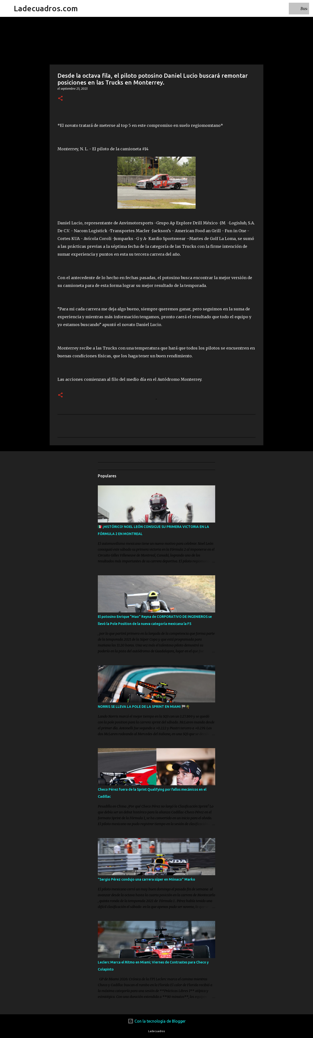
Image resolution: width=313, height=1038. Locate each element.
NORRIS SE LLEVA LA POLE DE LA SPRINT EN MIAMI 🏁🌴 (144, 707)
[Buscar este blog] (283, 8)
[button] (60, 98)
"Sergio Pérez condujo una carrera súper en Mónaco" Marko (146, 879)
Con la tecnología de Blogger (157, 1021)
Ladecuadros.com (46, 8)
